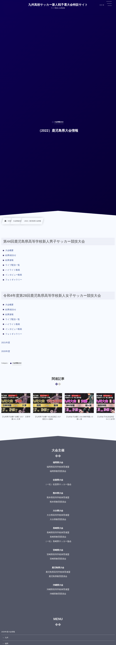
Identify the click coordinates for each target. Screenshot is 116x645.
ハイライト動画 (12, 270)
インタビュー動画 (13, 275)
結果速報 (9, 260)
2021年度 (5, 343)
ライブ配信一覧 (12, 265)
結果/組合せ (10, 255)
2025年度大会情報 (8, 632)
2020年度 (5, 351)
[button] (109, 3)
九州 (6, 638)
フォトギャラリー (13, 280)
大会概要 (9, 250)
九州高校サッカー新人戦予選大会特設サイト (58, 4)
